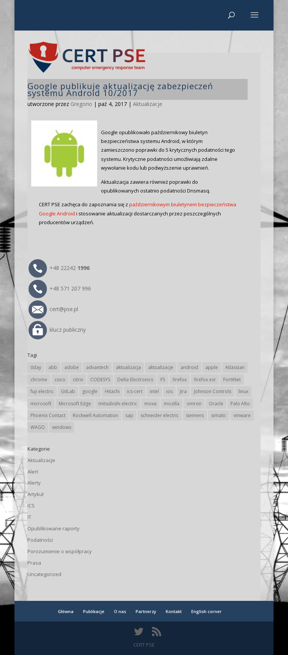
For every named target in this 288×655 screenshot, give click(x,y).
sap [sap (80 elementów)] (129, 415)
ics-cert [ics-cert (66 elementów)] (134, 391)
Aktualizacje (147, 104)
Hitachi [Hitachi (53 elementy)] (112, 391)
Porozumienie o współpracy (59, 551)
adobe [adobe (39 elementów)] (71, 367)
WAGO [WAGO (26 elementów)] (37, 427)
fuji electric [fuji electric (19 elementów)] (42, 391)
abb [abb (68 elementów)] (52, 367)
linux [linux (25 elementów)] (243, 391)
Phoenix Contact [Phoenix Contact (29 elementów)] (48, 415)
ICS (31, 505)
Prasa (34, 562)
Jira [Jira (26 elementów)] (183, 391)
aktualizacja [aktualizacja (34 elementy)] (128, 367)
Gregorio (81, 104)
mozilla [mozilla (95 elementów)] (171, 403)
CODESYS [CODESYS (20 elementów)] (100, 379)
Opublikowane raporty (53, 528)
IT (29, 517)
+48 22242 (59, 267)
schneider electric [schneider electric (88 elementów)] (160, 415)
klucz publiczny (57, 329)
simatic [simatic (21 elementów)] (218, 415)
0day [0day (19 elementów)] (35, 367)
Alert (32, 471)
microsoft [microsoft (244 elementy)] (40, 403)
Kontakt (174, 611)
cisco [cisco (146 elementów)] (60, 379)
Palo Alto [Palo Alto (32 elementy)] (240, 403)
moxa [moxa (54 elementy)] (150, 403)
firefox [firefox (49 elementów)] (180, 379)
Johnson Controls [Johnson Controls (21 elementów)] (212, 391)
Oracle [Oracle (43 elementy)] (216, 403)
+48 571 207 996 (60, 288)
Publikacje (93, 611)
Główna (66, 611)
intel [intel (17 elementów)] (154, 391)
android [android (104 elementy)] (189, 367)
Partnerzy (146, 611)
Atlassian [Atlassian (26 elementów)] (235, 367)
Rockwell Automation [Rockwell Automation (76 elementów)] (95, 415)
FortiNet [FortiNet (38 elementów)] (232, 379)
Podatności (40, 539)
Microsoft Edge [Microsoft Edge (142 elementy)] (75, 403)
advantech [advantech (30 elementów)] (97, 367)
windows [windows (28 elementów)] (61, 427)
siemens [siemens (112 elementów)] (195, 415)
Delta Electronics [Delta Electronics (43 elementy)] (135, 379)
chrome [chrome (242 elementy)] (38, 379)
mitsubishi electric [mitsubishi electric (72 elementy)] (117, 403)
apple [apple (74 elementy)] (211, 367)
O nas (120, 611)
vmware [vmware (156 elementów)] (242, 415)
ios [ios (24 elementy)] (169, 391)
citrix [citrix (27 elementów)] (78, 379)
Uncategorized (44, 574)
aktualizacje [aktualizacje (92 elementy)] (160, 367)
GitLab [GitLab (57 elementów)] (68, 391)
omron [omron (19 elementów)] (194, 403)
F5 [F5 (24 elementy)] (162, 379)
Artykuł (35, 494)
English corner (206, 611)
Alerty (34, 482)
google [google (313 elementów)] (90, 391)
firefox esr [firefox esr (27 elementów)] (205, 379)
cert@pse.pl (53, 309)
